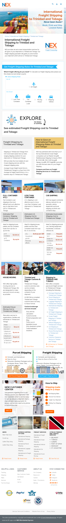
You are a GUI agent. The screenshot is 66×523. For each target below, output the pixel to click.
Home (7, 36)
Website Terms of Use (38, 511)
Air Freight (34, 87)
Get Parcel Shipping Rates (17, 376)
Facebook (54, 480)
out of (54, 485)
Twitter (53, 475)
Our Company (37, 472)
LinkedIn (53, 472)
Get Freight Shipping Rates (48, 376)
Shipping (3, 475)
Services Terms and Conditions (21, 511)
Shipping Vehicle (51, 101)
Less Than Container (16, 100)
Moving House (39, 101)
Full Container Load (28, 101)
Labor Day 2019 (7, 441)
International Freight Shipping (19, 36)
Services (3, 480)
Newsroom (36, 475)
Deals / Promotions (38, 480)
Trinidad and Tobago (36, 36)
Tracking (3, 472)
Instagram (54, 477)
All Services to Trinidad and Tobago (54, 345)
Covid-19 (5, 438)
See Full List (55, 458)
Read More (30, 346)
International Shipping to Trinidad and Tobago (55, 308)
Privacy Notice (51, 511)
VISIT (8, 410)
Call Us (19, 482)
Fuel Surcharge (5, 483)
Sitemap (35, 483)
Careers (35, 477)
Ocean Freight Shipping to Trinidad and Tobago (55, 318)
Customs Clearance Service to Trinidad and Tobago (55, 339)
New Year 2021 (7, 435)
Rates (2, 477)
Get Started (20, 477)
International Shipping (24, 436)
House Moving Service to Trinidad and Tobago (56, 333)
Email (18, 479)
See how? (50, 411)
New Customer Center (23, 474)
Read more (7, 458)
